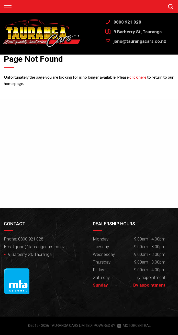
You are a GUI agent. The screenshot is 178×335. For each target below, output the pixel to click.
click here (137, 77)
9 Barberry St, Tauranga (138, 31)
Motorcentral (133, 325)
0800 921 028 (127, 22)
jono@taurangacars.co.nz (140, 41)
